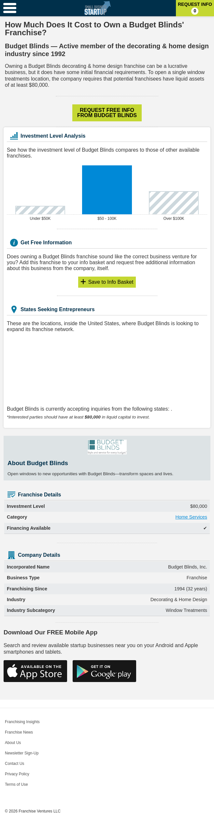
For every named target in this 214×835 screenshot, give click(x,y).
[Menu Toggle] (9, 8)
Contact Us (14, 763)
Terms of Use (16, 784)
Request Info (195, 8)
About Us (13, 742)
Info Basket (111, 282)
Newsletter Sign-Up (21, 753)
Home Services (191, 517)
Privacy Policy (17, 774)
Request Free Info (107, 112)
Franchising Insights (22, 722)
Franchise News (19, 732)
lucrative (178, 66)
